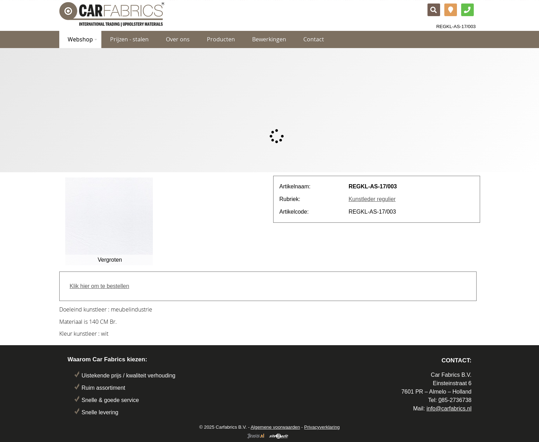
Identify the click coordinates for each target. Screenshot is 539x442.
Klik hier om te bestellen (99, 286)
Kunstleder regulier (372, 199)
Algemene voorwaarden (275, 427)
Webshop (82, 39)
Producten (221, 39)
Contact (313, 39)
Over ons (178, 39)
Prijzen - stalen (129, 39)
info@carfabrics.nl (448, 408)
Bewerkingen (269, 39)
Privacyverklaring (321, 427)
